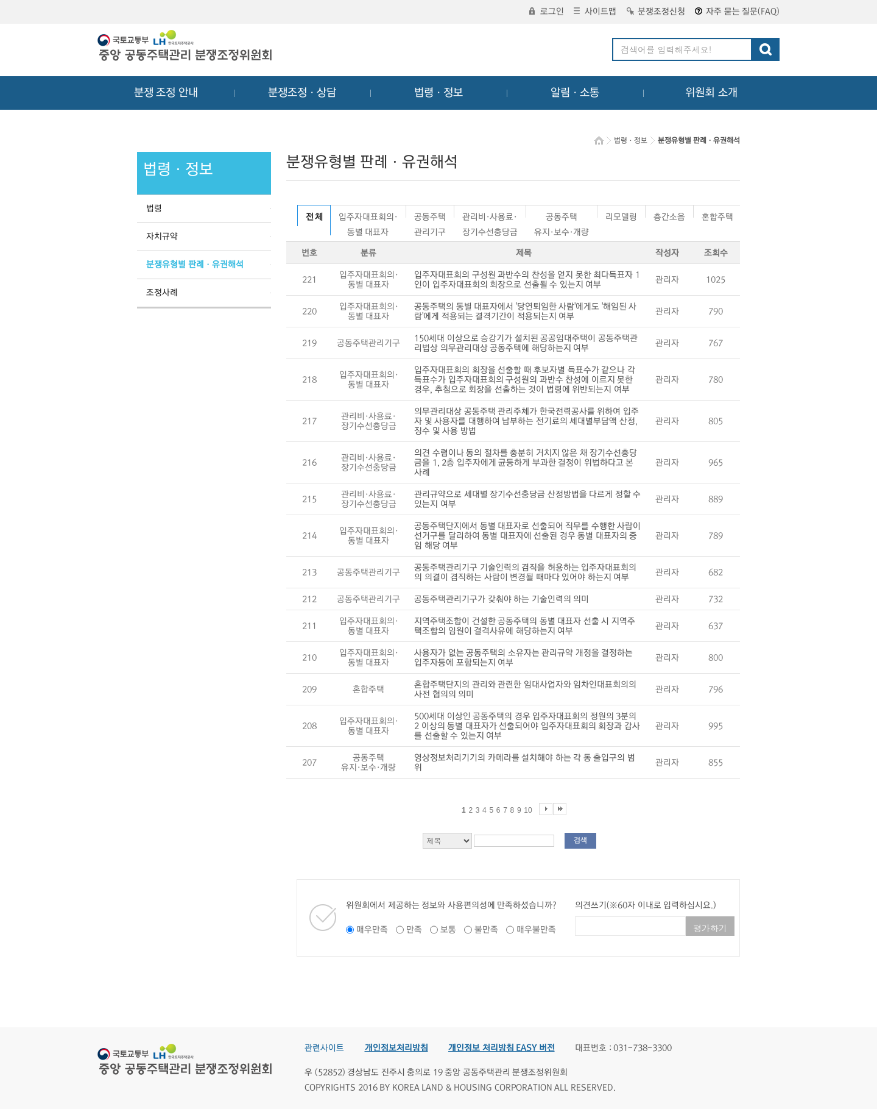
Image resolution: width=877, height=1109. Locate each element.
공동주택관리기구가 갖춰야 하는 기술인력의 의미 (501, 599)
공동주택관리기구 (430, 215)
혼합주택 (717, 215)
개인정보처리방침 (396, 1048)
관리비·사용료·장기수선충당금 (490, 215)
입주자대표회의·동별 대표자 (368, 215)
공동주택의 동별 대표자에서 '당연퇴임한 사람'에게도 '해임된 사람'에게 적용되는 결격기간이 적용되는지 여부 (525, 311)
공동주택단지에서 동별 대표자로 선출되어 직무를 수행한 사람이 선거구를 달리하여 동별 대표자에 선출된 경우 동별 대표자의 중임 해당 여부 (527, 536)
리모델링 (621, 215)
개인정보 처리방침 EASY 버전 (501, 1048)
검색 (580, 840)
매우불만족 (536, 930)
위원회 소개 (711, 93)
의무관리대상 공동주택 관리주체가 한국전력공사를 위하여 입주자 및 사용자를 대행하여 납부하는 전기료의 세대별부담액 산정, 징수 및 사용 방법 (526, 421)
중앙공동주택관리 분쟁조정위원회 (185, 47)
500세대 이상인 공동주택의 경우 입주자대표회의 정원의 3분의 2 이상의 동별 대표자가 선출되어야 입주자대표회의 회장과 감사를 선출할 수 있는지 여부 (527, 726)
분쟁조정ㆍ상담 (302, 93)
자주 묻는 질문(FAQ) (737, 11)
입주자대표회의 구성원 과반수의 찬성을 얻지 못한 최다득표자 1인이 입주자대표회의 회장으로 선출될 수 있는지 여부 (527, 280)
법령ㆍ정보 (438, 93)
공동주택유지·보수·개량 (561, 215)
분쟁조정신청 (656, 11)
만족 (414, 930)
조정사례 (162, 293)
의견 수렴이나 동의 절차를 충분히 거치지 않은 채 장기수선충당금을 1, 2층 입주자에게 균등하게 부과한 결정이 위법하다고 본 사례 (525, 462)
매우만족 (372, 930)
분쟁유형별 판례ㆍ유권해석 (195, 264)
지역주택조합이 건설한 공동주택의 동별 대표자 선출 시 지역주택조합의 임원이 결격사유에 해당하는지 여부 (524, 626)
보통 (448, 930)
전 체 (314, 217)
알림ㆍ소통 (575, 93)
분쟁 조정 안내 (166, 93)
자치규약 (162, 236)
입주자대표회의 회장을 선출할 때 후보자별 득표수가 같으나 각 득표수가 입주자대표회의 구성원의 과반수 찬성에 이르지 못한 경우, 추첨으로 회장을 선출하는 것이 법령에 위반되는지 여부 (524, 379)
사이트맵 (595, 11)
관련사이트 (324, 1048)
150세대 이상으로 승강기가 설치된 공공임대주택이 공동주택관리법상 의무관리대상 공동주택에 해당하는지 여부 (526, 343)
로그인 (546, 11)
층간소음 (669, 215)
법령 (154, 208)
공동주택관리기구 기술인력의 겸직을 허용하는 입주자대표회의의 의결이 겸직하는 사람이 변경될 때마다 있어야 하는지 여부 (525, 572)
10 (528, 810)
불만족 (486, 930)
